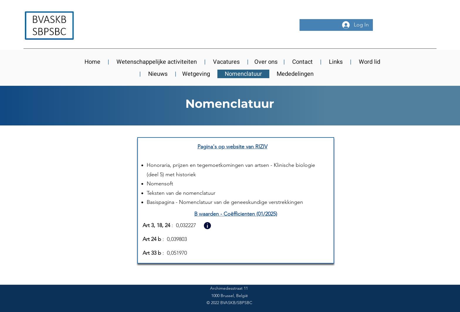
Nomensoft (160, 183)
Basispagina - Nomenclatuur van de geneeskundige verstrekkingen (225, 202)
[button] (207, 226)
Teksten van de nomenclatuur (181, 193)
